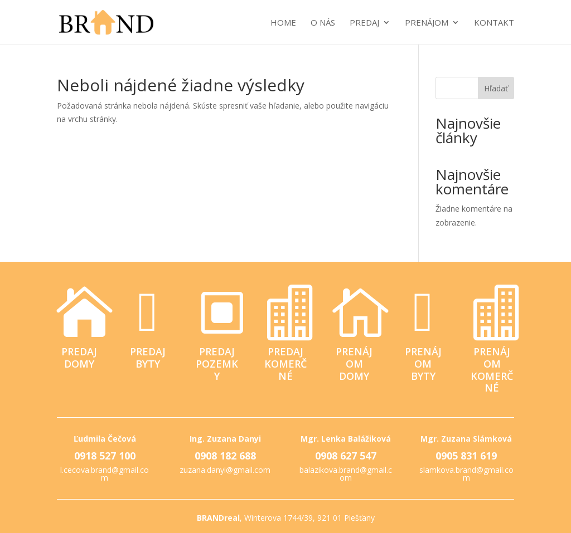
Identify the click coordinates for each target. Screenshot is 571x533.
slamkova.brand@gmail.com (466, 473)
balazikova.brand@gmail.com (345, 473)
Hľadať (496, 88)
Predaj (364, 23)
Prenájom (426, 23)
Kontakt (494, 23)
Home (283, 23)
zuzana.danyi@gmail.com (225, 469)
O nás (323, 23)
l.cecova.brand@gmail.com (104, 473)
